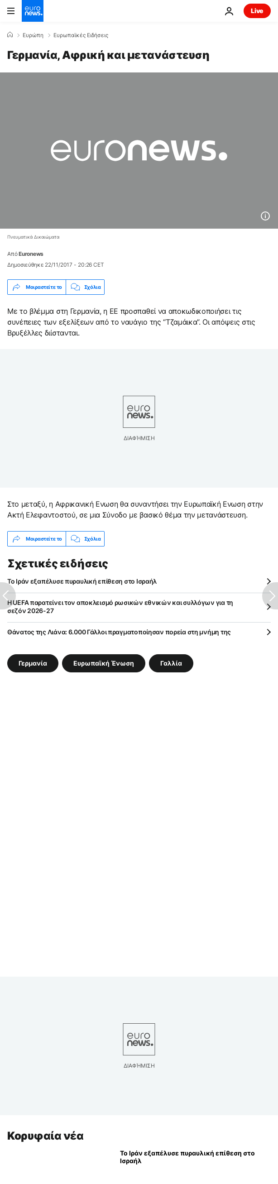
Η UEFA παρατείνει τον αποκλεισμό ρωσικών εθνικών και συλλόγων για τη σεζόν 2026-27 (120, 606)
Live (257, 10)
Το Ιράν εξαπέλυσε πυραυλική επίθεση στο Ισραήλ (82, 581)
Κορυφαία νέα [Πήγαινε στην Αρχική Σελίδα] (45, 1135)
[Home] (10, 35)
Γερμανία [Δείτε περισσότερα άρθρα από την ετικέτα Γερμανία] (33, 663)
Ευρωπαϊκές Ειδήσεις (80, 35)
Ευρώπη (33, 35)
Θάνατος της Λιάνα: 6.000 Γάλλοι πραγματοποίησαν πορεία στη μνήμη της (119, 632)
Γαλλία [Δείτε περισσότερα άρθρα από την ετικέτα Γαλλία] (171, 663)
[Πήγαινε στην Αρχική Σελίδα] (32, 11)
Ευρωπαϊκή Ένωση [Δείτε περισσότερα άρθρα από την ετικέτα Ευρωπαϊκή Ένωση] (103, 663)
